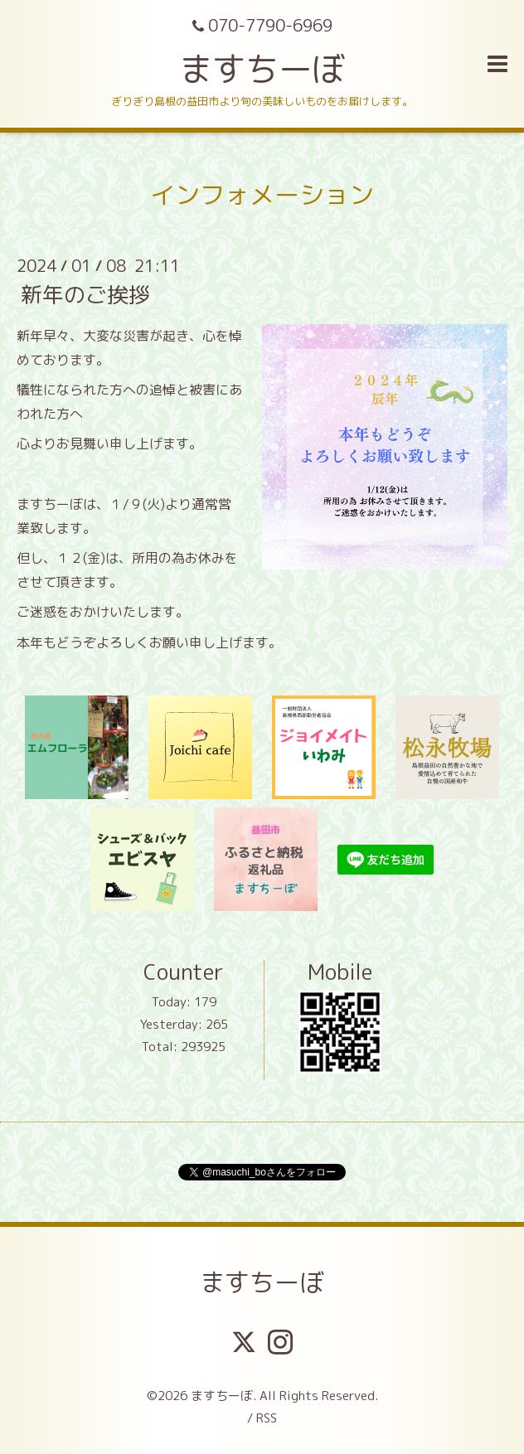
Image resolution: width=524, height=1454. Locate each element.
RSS (266, 1418)
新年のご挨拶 (85, 294)
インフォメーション (262, 194)
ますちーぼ (262, 69)
